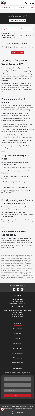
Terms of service (17, 362)
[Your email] (17, 390)
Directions (17, 333)
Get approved (17, 348)
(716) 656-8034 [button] (17, 306)
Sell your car (17, 343)
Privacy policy (17, 358)
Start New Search (17, 52)
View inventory (17, 329)
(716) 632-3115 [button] (18, 317)
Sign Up (17, 395)
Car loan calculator (17, 353)
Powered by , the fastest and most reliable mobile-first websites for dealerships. (17, 409)
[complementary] (29, 410)
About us (17, 338)
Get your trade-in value (18, 20)
